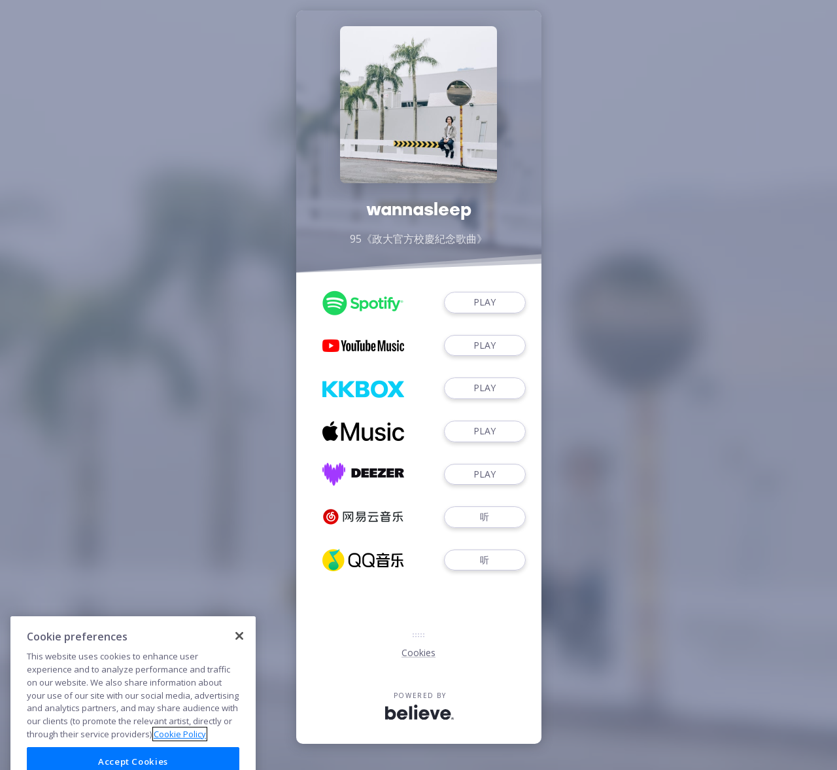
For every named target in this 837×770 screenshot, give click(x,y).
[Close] (239, 650)
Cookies (418, 652)
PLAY (484, 302)
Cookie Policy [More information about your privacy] (180, 748)
